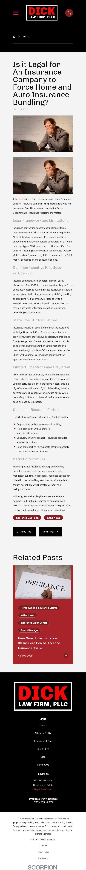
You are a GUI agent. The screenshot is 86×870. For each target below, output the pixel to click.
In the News (53, 517)
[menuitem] (43, 845)
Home (43, 724)
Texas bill (20, 198)
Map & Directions (43, 789)
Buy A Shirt (43, 748)
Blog (43, 756)
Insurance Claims (43, 740)
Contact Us (43, 764)
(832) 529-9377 (43, 802)
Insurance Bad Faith (27, 517)
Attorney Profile (43, 733)
